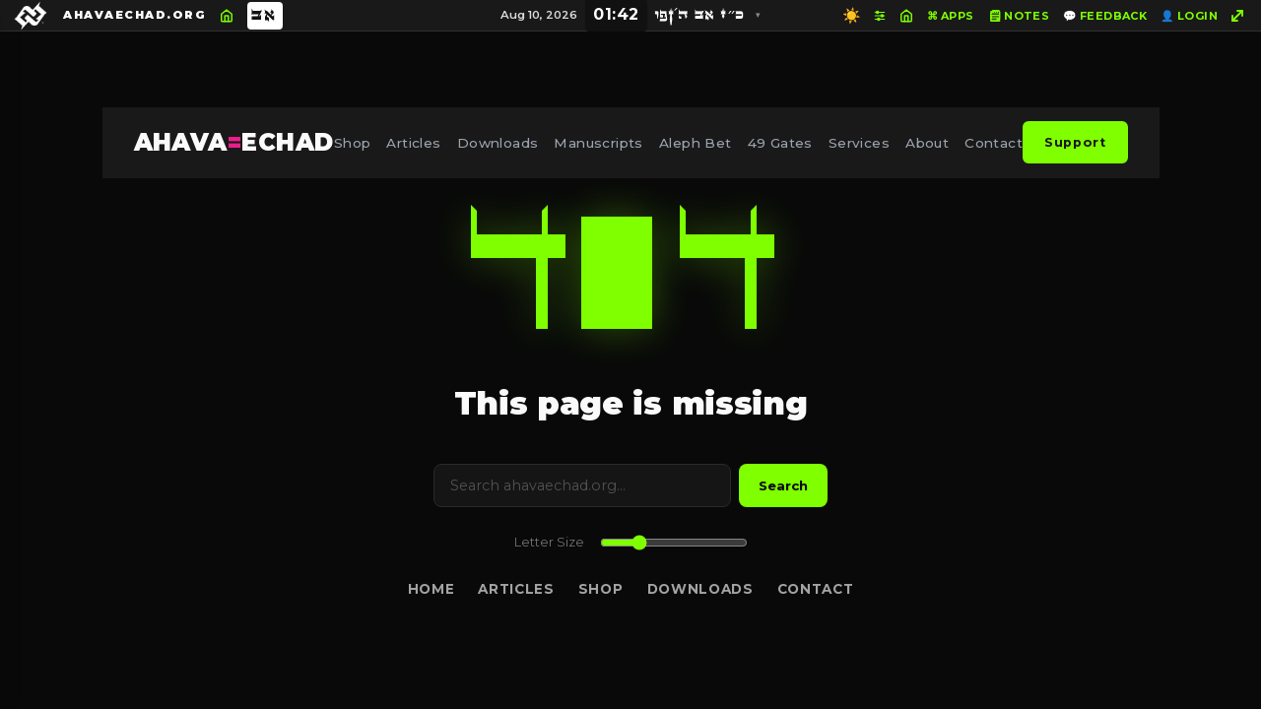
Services (859, 143)
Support (1074, 142)
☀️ (851, 15)
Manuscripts (598, 143)
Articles (413, 143)
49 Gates (780, 143)
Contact (993, 143)
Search (783, 485)
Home (431, 589)
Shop (352, 143)
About (927, 143)
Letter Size (549, 542)
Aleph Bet (695, 143)
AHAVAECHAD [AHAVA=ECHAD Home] (234, 142)
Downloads (498, 143)
